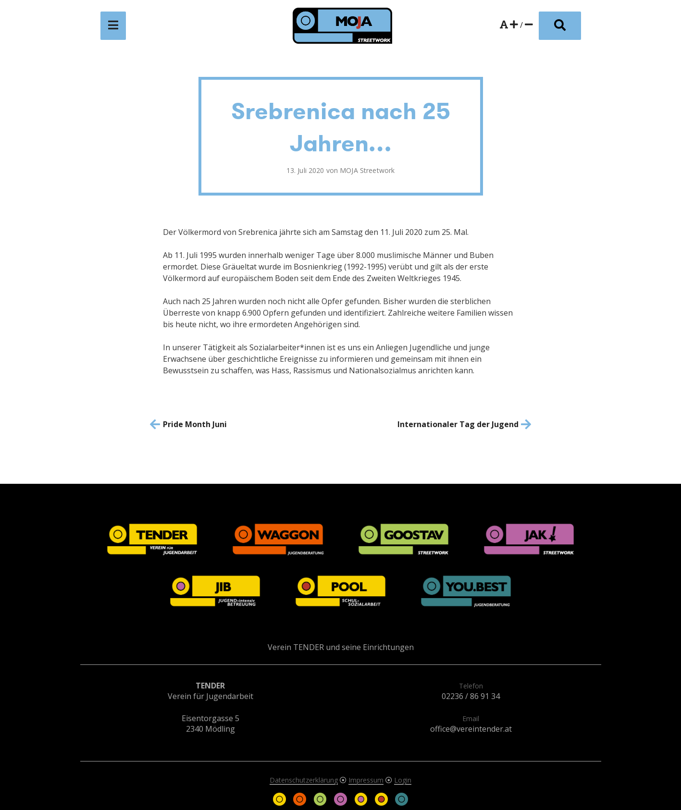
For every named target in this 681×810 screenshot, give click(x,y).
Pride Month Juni (195, 424)
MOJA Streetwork (367, 170)
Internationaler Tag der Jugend (458, 424)
